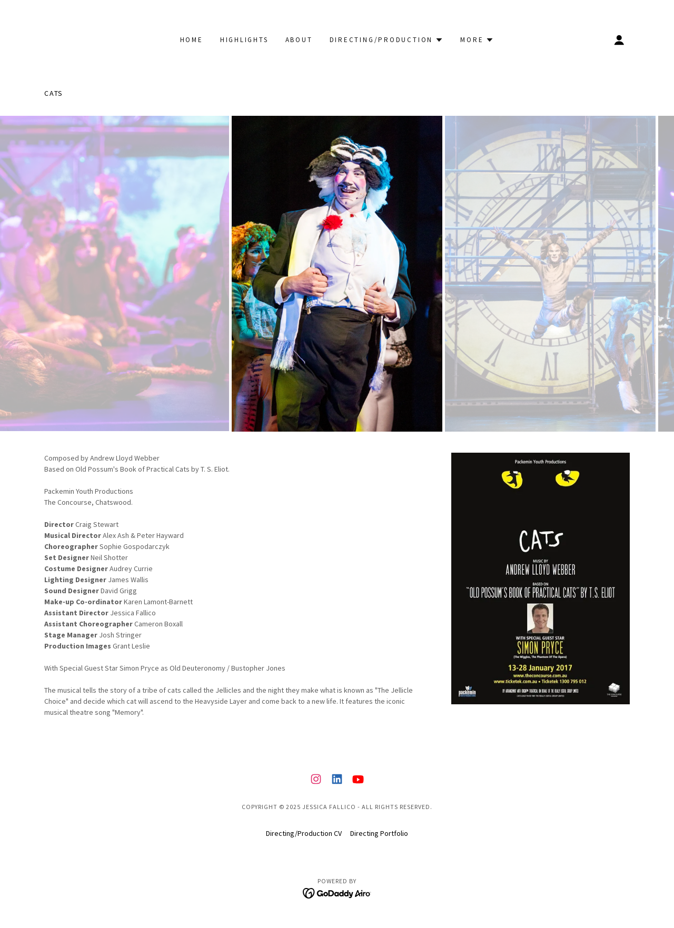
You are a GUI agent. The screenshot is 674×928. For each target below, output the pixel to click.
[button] (387, 40)
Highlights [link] (244, 39)
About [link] (299, 39)
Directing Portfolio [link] (379, 833)
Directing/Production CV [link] (304, 833)
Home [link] (191, 39)
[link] (315, 779)
